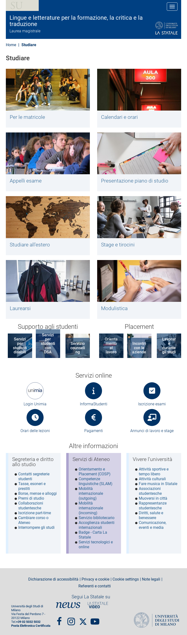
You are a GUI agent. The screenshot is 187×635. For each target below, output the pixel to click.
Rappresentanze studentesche (153, 505)
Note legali (151, 579)
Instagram (71, 619)
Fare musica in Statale (158, 483)
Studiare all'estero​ (30, 245)
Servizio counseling (77, 347)
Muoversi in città (153, 498)
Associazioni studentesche (150, 491)
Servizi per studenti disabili (20, 345)
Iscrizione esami (152, 404)
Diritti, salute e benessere (151, 515)
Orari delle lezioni (35, 430)
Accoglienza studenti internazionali (96, 525)
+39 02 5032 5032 (28, 621)
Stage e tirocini (118, 245)
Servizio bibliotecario (96, 517)
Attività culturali (152, 479)
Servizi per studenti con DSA (48, 343)
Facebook (59, 619)
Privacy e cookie (95, 579)
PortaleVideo (98, 604)
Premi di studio (31, 498)
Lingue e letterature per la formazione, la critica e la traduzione (76, 21)
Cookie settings (125, 579)
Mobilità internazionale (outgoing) (91, 493)
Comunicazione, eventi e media (152, 525)
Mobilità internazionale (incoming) (91, 508)
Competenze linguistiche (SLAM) (95, 481)
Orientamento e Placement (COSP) (95, 471)
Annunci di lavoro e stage (152, 430)
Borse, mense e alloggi (37, 493)
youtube (95, 619)
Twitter (83, 618)
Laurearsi (20, 308)
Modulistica (114, 308)
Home (11, 45)
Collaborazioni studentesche (30, 505)
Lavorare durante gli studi (169, 345)
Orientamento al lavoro (111, 345)
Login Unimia (35, 404)
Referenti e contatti (94, 585)
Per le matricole (27, 117)
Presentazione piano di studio (134, 181)
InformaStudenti (93, 404)
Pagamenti (93, 430)
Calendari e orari (119, 117)
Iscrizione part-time (34, 513)
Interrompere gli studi (36, 527)
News (68, 604)
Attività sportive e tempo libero (153, 471)
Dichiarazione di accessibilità (53, 579)
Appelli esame (26, 181)
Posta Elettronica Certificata (30, 625)
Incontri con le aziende (139, 347)
